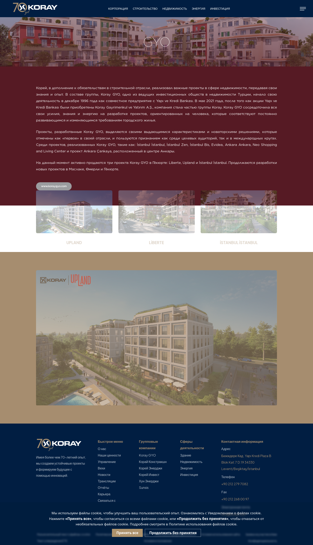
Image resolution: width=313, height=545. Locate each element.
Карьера (104, 494)
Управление (107, 462)
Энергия (198, 8)
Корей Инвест (149, 474)
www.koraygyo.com (54, 186)
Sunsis (144, 487)
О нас (102, 449)
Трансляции (107, 481)
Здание (185, 455)
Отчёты (103, 487)
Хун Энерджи (149, 481)
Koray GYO (147, 455)
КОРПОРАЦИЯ (118, 8)
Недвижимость (174, 8)
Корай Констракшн (153, 462)
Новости (104, 474)
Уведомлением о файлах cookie (234, 513)
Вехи (101, 468)
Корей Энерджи (150, 468)
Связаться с (107, 500)
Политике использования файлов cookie (202, 524)
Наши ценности (109, 455)
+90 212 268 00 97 (235, 499)
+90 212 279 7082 (234, 484)
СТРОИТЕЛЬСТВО (145, 8)
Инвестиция (220, 8)
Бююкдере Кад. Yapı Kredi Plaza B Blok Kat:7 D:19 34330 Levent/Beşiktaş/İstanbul (246, 462)
